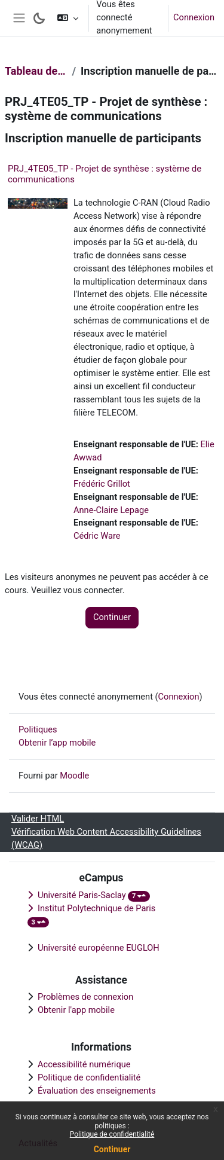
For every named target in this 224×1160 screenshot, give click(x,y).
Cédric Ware (97, 535)
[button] (68, 18)
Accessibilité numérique (84, 1064)
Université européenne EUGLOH (98, 947)
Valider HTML (37, 818)
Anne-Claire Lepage (111, 510)
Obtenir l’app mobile (57, 742)
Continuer (112, 1149)
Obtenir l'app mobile (76, 1010)
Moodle (74, 775)
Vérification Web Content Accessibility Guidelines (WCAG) (106, 838)
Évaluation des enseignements (97, 1090)
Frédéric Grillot (101, 483)
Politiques (38, 729)
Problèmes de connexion (85, 996)
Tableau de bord (36, 71)
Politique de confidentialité (112, 1134)
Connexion (193, 17)
